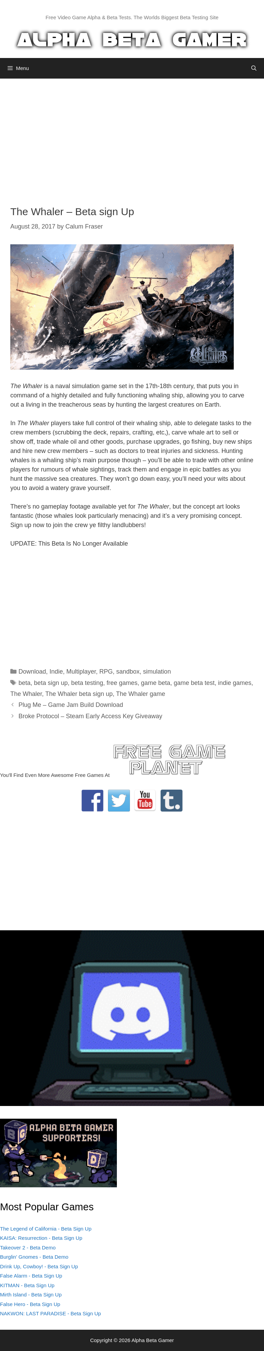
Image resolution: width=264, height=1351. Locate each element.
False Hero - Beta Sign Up (30, 1304)
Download (32, 671)
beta (25, 682)
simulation (157, 671)
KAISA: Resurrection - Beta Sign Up (41, 1238)
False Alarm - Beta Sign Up (31, 1276)
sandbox (128, 671)
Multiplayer (81, 671)
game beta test (194, 682)
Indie (56, 671)
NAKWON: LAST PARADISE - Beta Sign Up (50, 1313)
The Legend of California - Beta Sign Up (45, 1229)
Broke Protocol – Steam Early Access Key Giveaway (90, 716)
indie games (234, 682)
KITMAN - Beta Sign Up (27, 1285)
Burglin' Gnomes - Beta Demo (34, 1257)
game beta (155, 682)
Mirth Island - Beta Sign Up (31, 1294)
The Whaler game (140, 693)
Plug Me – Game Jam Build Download (71, 704)
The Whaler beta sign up (79, 693)
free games (122, 682)
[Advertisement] (132, 137)
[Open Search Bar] (254, 68)
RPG (106, 671)
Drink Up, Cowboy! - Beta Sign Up (39, 1266)
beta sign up (51, 682)
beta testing (87, 682)
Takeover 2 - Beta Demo (28, 1247)
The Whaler (26, 693)
